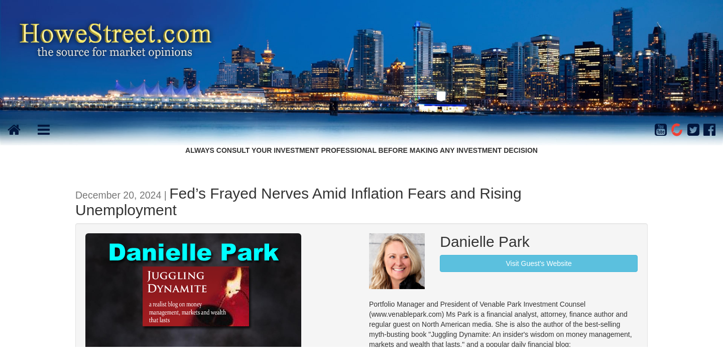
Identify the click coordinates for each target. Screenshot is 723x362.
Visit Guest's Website (538, 263)
